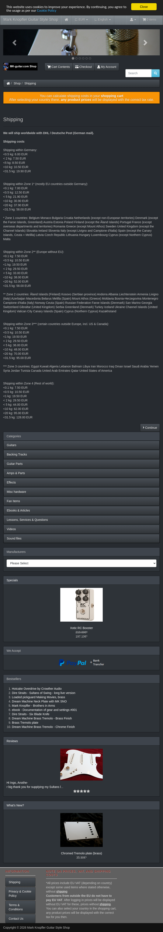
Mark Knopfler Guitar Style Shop (30, 19)
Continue (150, 427)
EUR (81, 19)
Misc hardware (16, 491)
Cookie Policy (46, 10)
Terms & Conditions (16, 907)
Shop (17, 83)
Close (144, 6)
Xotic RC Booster (81, 628)
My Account (106, 67)
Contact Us (16, 918)
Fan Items (13, 501)
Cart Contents (58, 67)
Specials (12, 580)
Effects (11, 482)
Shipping (30, 83)
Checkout (83, 67)
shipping (61, 891)
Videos (11, 529)
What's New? (15, 805)
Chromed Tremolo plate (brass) (81, 853)
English (103, 19)
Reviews (12, 741)
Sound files (14, 538)
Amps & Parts (16, 473)
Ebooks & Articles (18, 510)
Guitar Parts (15, 463)
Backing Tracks (17, 454)
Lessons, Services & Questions (27, 519)
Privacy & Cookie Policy (20, 893)
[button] (15, 42)
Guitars (11, 445)
